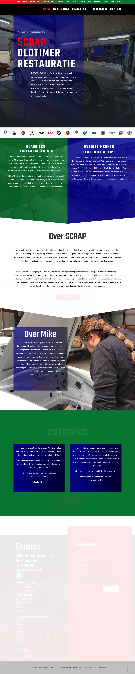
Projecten (79, 9)
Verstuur (111, 590)
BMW (89, 2)
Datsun (119, 2)
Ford (52, 2)
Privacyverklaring (65, 667)
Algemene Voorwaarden (81, 667)
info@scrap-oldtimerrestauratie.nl (30, 612)
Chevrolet (60, 2)
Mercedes (46, 2)
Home (47, 9)
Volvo (106, 2)
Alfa (18, 2)
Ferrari (32, 2)
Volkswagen (97, 2)
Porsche (82, 2)
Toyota (112, 2)
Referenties (99, 9)
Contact (116, 9)
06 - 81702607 (25, 567)
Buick (68, 2)
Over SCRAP (61, 9)
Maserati (25, 2)
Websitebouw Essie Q (99, 667)
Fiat (39, 2)
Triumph (74, 2)
